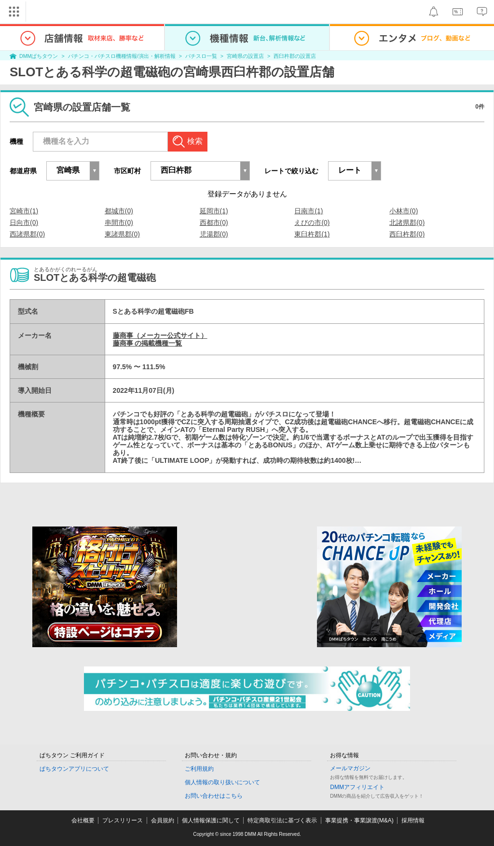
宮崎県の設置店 (245, 56)
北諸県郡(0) (407, 222)
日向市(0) (24, 222)
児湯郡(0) (214, 234)
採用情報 (413, 820)
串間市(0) (119, 222)
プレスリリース (122, 820)
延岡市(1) (214, 211)
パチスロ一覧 (201, 56)
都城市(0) (119, 211)
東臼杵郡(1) (311, 234)
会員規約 (162, 820)
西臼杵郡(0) (407, 234)
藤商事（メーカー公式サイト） (160, 335)
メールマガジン (350, 768)
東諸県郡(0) (122, 234)
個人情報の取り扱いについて (222, 782)
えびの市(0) (311, 222)
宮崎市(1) (24, 211)
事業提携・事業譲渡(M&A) (359, 820)
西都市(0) (214, 222)
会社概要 (83, 820)
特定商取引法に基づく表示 (282, 820)
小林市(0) (403, 211)
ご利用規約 (199, 768)
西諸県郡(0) (27, 234)
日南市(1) (308, 211)
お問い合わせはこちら (214, 795)
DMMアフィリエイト (357, 787)
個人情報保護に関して (211, 820)
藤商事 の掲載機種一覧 (147, 343)
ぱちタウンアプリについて (74, 768)
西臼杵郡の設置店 (295, 56)
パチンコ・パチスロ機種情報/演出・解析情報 (122, 56)
